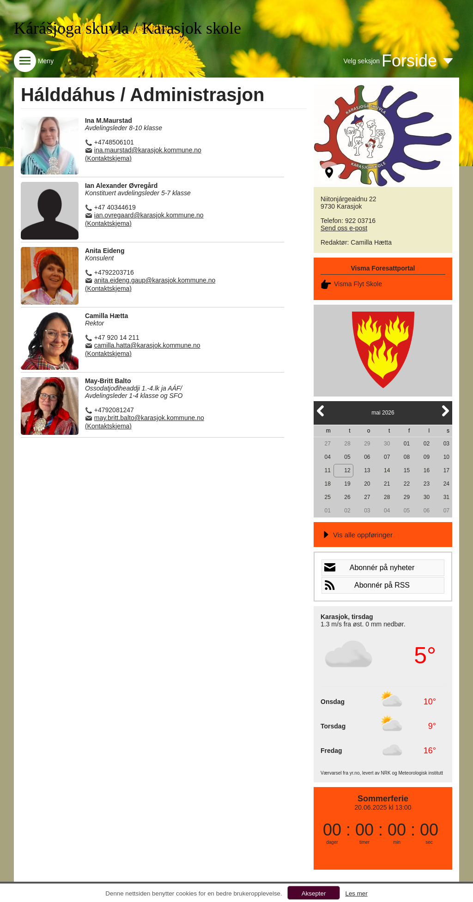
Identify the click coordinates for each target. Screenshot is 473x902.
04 (327, 457)
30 (387, 443)
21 (387, 484)
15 (407, 470)
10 (446, 457)
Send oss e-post (344, 228)
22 (407, 484)
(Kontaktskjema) (108, 158)
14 (387, 470)
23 (427, 484)
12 (347, 470)
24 (446, 484)
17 (446, 470)
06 (367, 457)
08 (407, 457)
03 (446, 443)
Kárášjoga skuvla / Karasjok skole (127, 28)
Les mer (356, 893)
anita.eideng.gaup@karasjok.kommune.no (155, 280)
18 (327, 484)
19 (347, 484)
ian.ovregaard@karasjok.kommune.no (149, 215)
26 (347, 497)
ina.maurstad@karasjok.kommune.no (147, 150)
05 (347, 457)
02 (427, 443)
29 (367, 443)
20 (367, 484)
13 (367, 470)
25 (327, 497)
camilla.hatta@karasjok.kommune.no (147, 345)
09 (427, 457)
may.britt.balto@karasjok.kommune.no (149, 417)
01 (407, 443)
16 (427, 470)
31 (446, 497)
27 (327, 443)
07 (387, 457)
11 (327, 470)
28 (347, 443)
